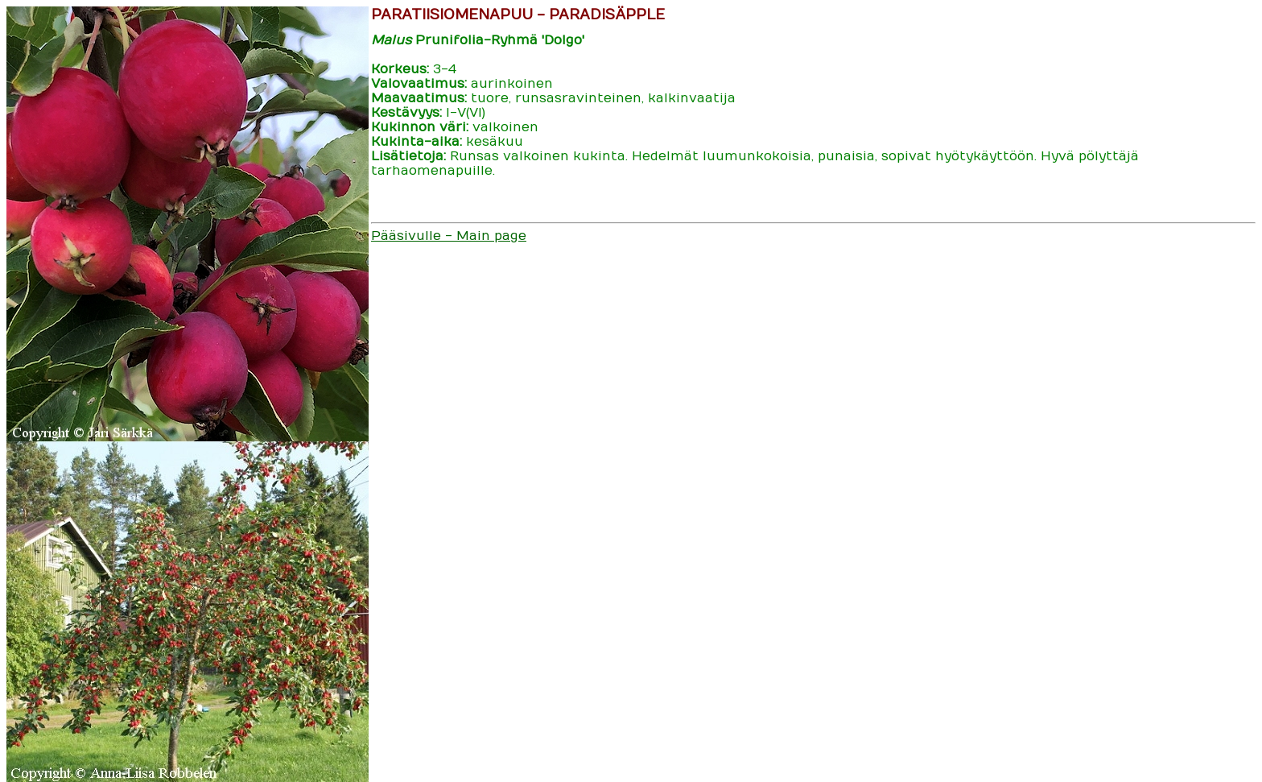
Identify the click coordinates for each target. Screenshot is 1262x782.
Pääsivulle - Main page (448, 236)
